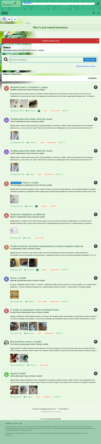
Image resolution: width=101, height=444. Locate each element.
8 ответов (31, 365)
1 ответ (30, 174)
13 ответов (29, 270)
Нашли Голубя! (18, 373)
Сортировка (92, 78)
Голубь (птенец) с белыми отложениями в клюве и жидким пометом (46, 246)
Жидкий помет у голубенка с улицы (29, 87)
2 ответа (27, 238)
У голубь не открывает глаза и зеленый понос (34, 309)
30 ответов (31, 142)
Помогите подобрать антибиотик (27, 214)
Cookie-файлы (63, 409)
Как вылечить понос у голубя (25, 341)
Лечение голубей (38, 90)
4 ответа (29, 206)
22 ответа (28, 397)
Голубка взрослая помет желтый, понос (31, 119)
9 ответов (29, 301)
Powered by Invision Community (51, 412)
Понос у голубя (30, 182)
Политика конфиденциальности (44, 409)
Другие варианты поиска (85, 66)
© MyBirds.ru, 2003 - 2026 (13, 423)
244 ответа (30, 111)
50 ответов (29, 333)
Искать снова (89, 59)
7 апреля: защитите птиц (50, 41)
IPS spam (43, 419)
